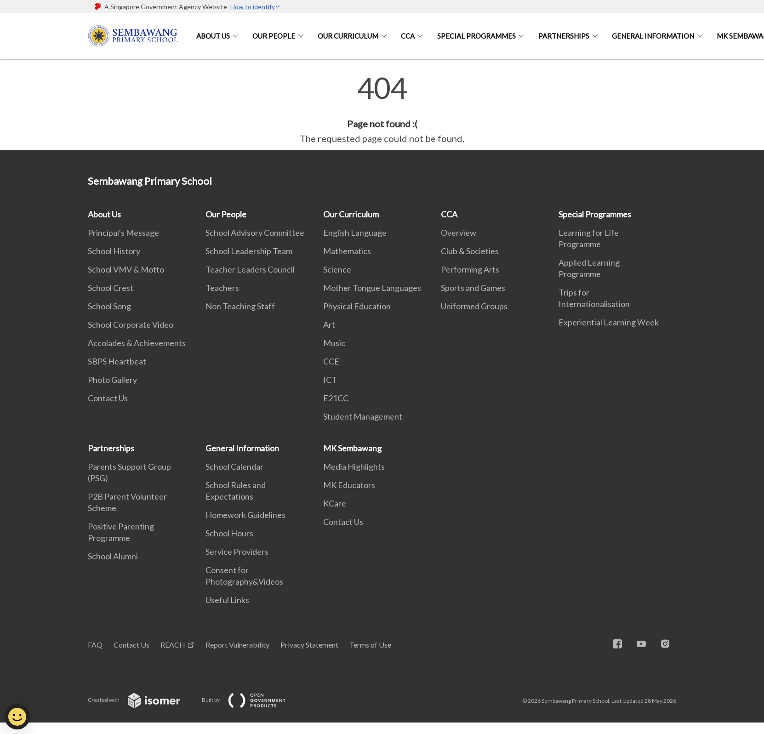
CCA (408, 36)
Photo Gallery (112, 380)
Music (334, 343)
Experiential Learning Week (609, 322)
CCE (331, 361)
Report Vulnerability (237, 644)
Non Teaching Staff (240, 306)
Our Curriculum (348, 36)
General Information (653, 36)
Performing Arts (470, 269)
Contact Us (108, 398)
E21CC (335, 398)
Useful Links (227, 600)
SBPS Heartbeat (117, 361)
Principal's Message (123, 233)
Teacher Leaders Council (250, 269)
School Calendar (234, 466)
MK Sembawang (352, 448)
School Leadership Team (248, 251)
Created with (141, 699)
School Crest (110, 288)
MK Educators (349, 485)
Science (337, 269)
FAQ (95, 644)
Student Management (362, 416)
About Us (213, 36)
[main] (382, 109)
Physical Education (357, 306)
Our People (273, 36)
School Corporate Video (130, 324)
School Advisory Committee (254, 233)
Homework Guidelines (245, 515)
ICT (330, 380)
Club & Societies (470, 251)
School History (114, 251)
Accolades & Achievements (137, 343)
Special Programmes (476, 36)
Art (329, 324)
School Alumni (113, 556)
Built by (251, 699)
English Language (355, 233)
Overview (458, 233)
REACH (172, 644)
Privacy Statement (309, 644)
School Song (109, 306)
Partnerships (563, 36)
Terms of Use (370, 644)
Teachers (222, 288)
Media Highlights (354, 466)
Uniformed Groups (474, 306)
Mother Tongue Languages (372, 288)
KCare (334, 503)
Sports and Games (473, 288)
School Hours (229, 533)
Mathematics (347, 251)
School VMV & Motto (126, 269)
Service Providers (236, 551)
